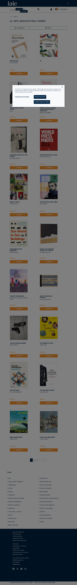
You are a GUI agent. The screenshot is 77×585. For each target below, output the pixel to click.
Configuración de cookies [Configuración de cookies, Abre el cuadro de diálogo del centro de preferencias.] (22, 96)
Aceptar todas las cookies (42, 102)
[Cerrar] (62, 87)
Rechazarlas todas (40, 97)
